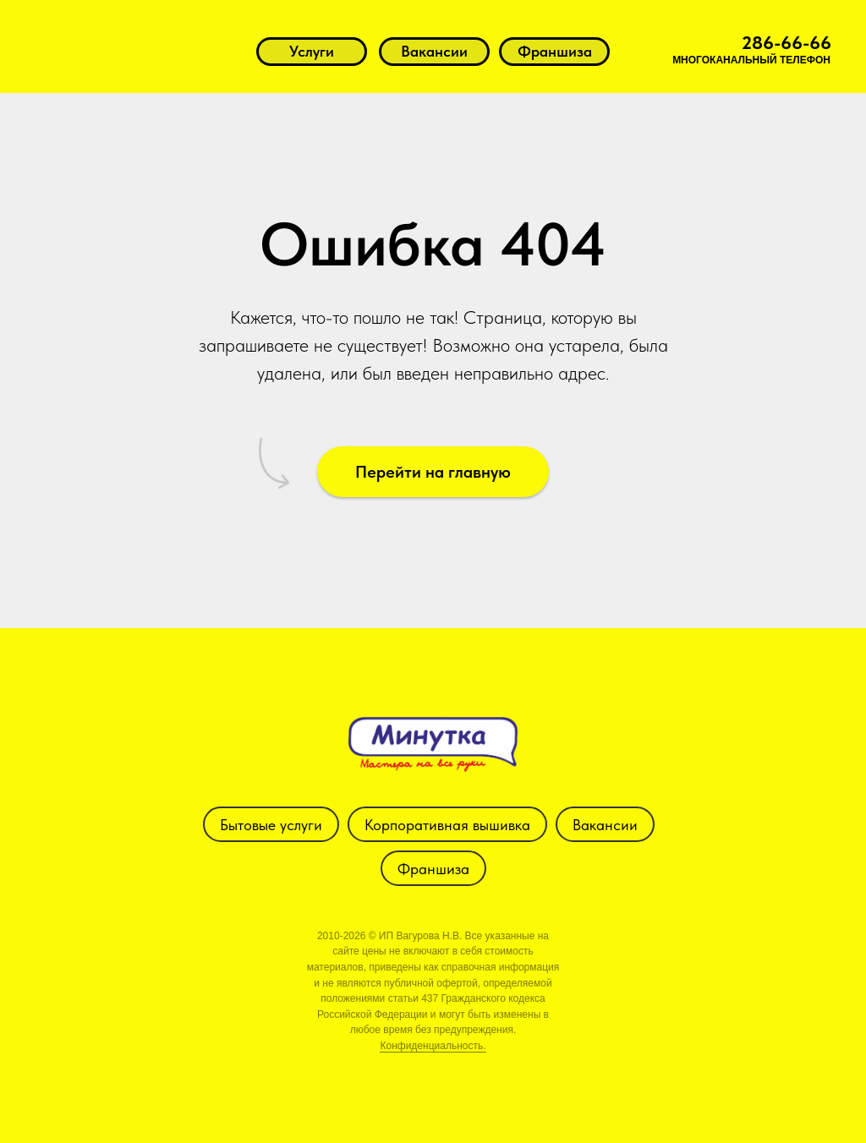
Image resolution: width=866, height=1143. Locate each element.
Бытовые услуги (271, 825)
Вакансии (605, 825)
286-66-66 (786, 42)
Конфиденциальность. (432, 1046)
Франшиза (433, 869)
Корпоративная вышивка (447, 825)
